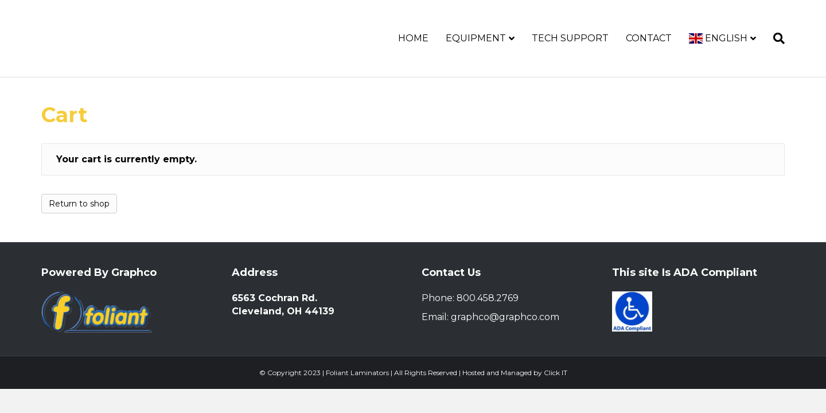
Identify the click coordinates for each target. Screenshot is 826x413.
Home (413, 38)
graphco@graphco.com (505, 316)
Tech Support (570, 38)
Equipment (476, 38)
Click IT (555, 372)
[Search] (775, 38)
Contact (649, 38)
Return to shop (79, 203)
